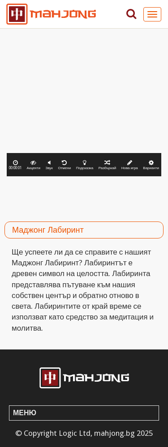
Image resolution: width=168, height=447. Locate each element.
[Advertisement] (84, 196)
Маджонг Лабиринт (48, 229)
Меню (24, 413)
